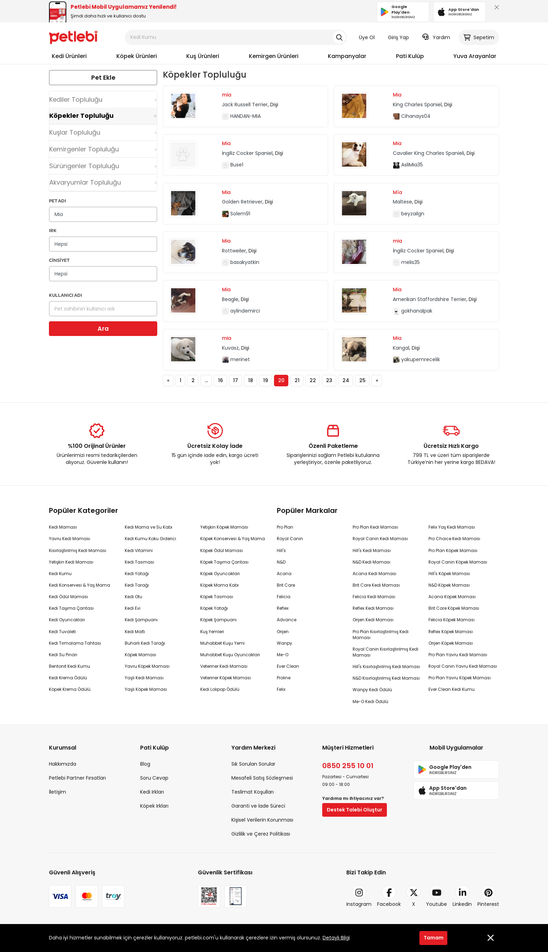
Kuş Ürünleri (202, 56)
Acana (284, 574)
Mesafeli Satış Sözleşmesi (262, 777)
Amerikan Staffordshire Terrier (429, 299)
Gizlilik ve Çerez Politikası (260, 833)
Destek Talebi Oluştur (354, 809)
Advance (286, 620)
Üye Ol (367, 37)
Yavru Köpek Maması (147, 666)
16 (220, 380)
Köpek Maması (140, 655)
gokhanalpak (412, 310)
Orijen (283, 632)
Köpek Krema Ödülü (70, 689)
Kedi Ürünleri (69, 56)
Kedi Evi (132, 608)
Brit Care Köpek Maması (453, 608)
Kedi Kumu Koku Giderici (150, 539)
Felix (281, 689)
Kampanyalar (347, 56)
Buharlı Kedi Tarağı (145, 643)
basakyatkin (240, 262)
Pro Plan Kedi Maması (375, 527)
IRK (53, 230)
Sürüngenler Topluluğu (84, 166)
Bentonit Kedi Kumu (69, 666)
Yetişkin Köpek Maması (224, 527)
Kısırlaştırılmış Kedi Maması (77, 550)
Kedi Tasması (139, 562)
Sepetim (478, 37)
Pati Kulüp (410, 56)
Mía (397, 192)
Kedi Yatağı (137, 574)
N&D (281, 562)
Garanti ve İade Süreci (258, 805)
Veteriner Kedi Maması (223, 666)
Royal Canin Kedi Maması (380, 539)
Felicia (283, 597)
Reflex (283, 608)
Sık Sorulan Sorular (253, 763)
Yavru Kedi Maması (69, 539)
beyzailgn (408, 213)
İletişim (57, 791)
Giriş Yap (398, 37)
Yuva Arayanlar (474, 56)
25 (362, 380)
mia (226, 94)
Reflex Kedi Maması (373, 608)
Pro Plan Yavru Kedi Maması (457, 655)
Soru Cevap (154, 777)
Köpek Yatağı (214, 608)
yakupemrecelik (416, 359)
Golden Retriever (242, 201)
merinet (236, 359)
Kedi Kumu (60, 574)
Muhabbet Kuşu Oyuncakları (230, 655)
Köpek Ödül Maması (221, 550)
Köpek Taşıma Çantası (224, 562)
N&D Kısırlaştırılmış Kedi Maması (386, 678)
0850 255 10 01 (348, 766)
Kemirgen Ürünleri (273, 56)
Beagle (230, 299)
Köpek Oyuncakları (220, 574)
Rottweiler (234, 250)
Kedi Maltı (135, 632)
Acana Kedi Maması (374, 574)
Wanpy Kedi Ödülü (372, 690)
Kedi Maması (63, 527)
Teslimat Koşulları (252, 791)
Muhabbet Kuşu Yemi (222, 643)
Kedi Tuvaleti (62, 632)
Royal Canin (290, 539)
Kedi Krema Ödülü (68, 678)
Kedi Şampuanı (141, 620)
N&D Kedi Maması (371, 562)
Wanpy (284, 643)
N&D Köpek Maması (449, 585)
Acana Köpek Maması (452, 597)
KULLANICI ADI (65, 295)
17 (235, 380)
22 (313, 380)
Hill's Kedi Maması (372, 550)
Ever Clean (288, 666)
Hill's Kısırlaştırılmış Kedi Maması (386, 667)
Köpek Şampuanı (218, 620)
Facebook (389, 896)
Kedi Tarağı (137, 585)
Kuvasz (230, 347)
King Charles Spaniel (417, 104)
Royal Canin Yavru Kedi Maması (462, 666)
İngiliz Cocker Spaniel (247, 153)
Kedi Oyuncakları (67, 620)
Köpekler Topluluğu (81, 115)
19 (265, 380)
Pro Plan (285, 527)
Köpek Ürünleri (136, 56)
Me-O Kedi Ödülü (370, 701)
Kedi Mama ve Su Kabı (148, 527)
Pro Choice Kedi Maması (454, 539)
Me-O (282, 655)
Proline (283, 678)
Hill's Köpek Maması (449, 574)
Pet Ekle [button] (103, 77)
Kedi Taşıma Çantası (71, 608)
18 (250, 380)
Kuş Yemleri (212, 632)
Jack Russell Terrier (245, 104)
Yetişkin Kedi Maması (71, 562)
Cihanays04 (412, 116)
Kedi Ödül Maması (68, 597)
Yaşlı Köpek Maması (146, 689)
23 (329, 380)
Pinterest (488, 896)
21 (297, 380)
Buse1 (232, 164)
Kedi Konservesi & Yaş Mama (79, 585)
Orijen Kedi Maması (373, 620)
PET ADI (57, 200)
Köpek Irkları (154, 805)
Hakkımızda (62, 763)
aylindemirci (241, 310)
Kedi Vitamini (139, 550)
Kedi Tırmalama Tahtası (75, 643)
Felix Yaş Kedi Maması (451, 527)
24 (345, 380)
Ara (103, 328)
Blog (145, 763)
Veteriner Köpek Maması (225, 678)
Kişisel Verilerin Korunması (262, 819)
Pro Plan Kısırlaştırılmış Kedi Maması (381, 634)
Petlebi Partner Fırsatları (77, 777)
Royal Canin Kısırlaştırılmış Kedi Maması (385, 652)
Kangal (401, 347)
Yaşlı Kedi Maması (144, 678)
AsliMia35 (408, 164)
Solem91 (236, 213)
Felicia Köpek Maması (451, 620)
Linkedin (462, 896)
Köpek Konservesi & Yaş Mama (232, 539)
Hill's (281, 550)
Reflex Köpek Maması (450, 632)
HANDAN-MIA (241, 116)
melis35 (406, 262)
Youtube (436, 896)
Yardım (436, 37)
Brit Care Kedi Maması (376, 585)
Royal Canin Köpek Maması (457, 562)
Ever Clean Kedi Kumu (451, 689)
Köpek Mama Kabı (219, 585)
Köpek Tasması (216, 597)
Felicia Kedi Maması (374, 597)
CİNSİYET (59, 260)
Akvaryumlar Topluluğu (85, 182)
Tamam (434, 937)
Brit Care (286, 585)
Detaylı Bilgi (336, 937)
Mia (397, 94)
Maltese (402, 201)
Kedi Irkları (152, 791)
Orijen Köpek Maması (450, 643)
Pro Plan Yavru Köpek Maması (459, 678)
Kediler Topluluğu (75, 99)
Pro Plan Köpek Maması (452, 550)
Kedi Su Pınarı (63, 655)
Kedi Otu (133, 597)
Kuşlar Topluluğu (74, 132)
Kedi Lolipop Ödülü (219, 689)
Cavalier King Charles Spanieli (428, 153)
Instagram (359, 896)
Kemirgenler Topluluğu (84, 149)
